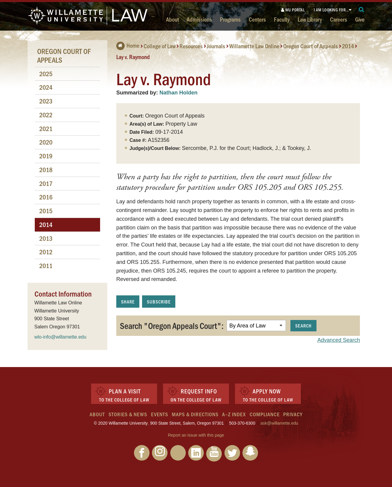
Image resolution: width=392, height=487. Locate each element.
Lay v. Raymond (133, 57)
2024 (45, 87)
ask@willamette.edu (279, 423)
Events (159, 414)
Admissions (199, 19)
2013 (45, 238)
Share (128, 301)
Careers (338, 19)
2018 (45, 169)
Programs (230, 19)
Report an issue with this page (196, 435)
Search (303, 325)
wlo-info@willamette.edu (60, 336)
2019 (45, 155)
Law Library (310, 19)
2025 (45, 73)
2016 (45, 197)
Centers (257, 19)
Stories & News (127, 414)
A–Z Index (234, 414)
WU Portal (293, 10)
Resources (191, 46)
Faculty (282, 19)
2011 (45, 265)
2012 (45, 251)
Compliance (265, 414)
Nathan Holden (178, 93)
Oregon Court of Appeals (310, 46)
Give (359, 19)
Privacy (292, 414)
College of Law (160, 46)
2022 (45, 114)
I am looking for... (331, 10)
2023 (45, 101)
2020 (45, 142)
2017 (45, 183)
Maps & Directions (195, 414)
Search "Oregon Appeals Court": (172, 325)
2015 (45, 210)
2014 (348, 46)
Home (127, 45)
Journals (216, 46)
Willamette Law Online (254, 46)
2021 (45, 128)
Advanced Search (338, 340)
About (172, 19)
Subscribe (159, 301)
